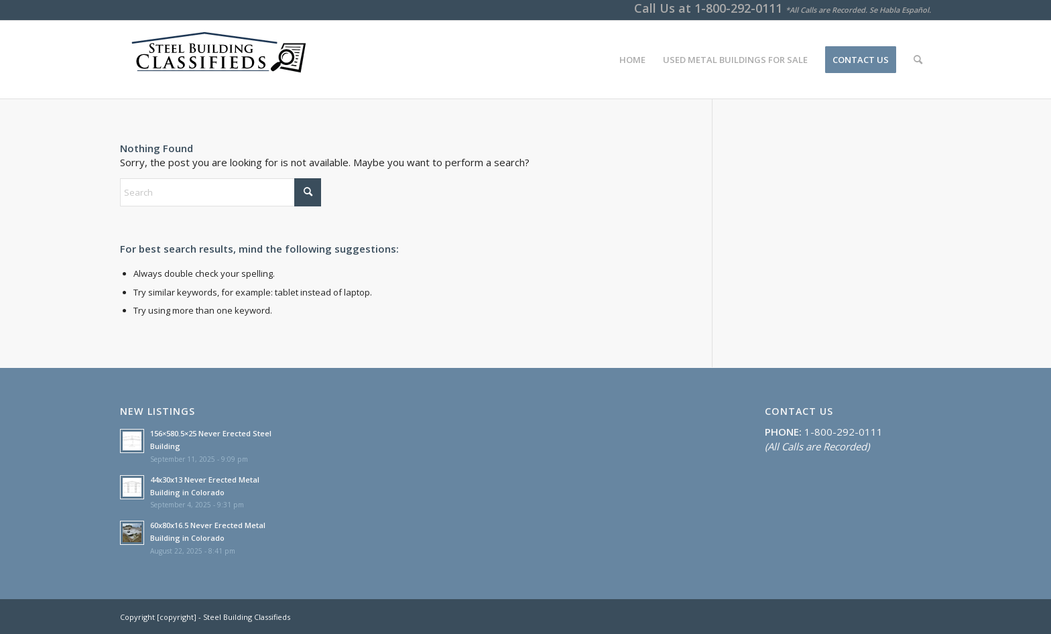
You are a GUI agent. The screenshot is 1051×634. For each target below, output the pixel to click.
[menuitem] (632, 60)
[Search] (918, 60)
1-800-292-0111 (738, 8)
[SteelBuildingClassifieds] (216, 60)
